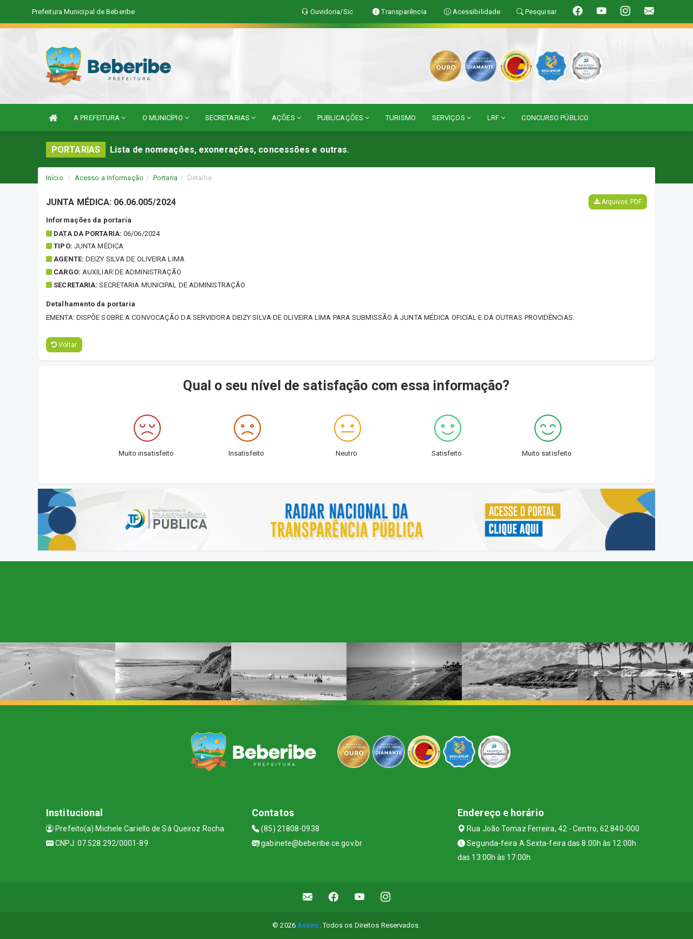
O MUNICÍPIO (165, 118)
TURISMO (400, 118)
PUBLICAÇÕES (343, 118)
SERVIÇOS (451, 118)
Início (54, 178)
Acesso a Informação (109, 178)
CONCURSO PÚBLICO (555, 118)
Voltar (64, 345)
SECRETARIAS (230, 118)
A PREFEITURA (100, 118)
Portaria (165, 178)
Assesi (308, 925)
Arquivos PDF (618, 202)
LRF (496, 118)
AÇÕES (286, 118)
